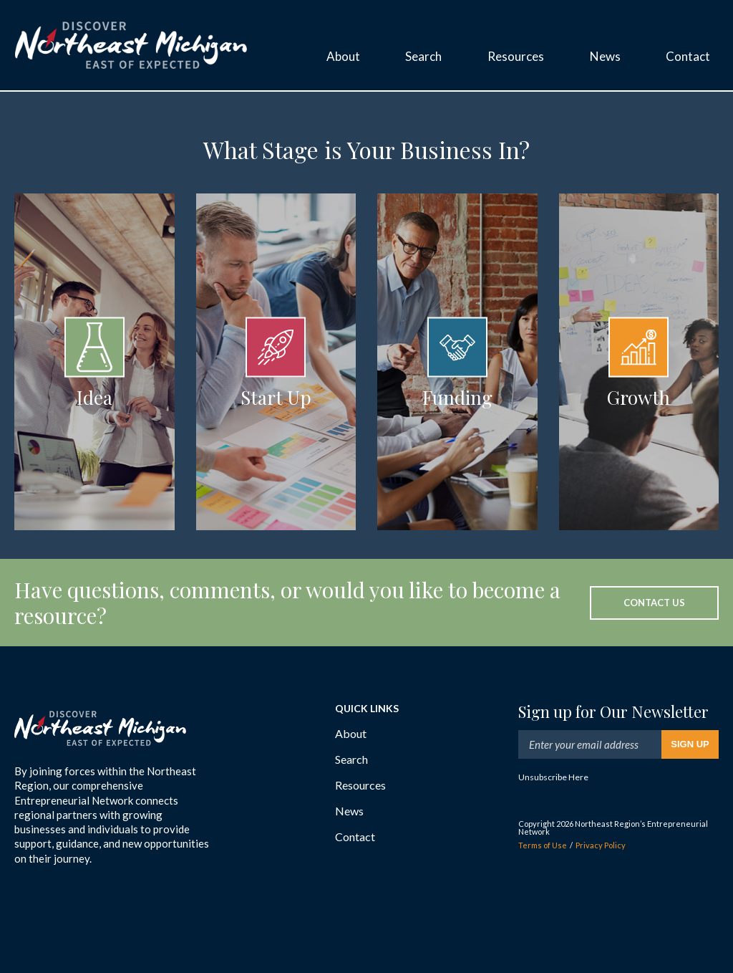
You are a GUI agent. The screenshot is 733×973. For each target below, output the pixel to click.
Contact (355, 836)
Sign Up (690, 744)
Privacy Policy (601, 845)
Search (351, 759)
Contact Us (654, 602)
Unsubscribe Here (553, 777)
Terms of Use (542, 845)
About (350, 733)
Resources (360, 785)
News (349, 811)
